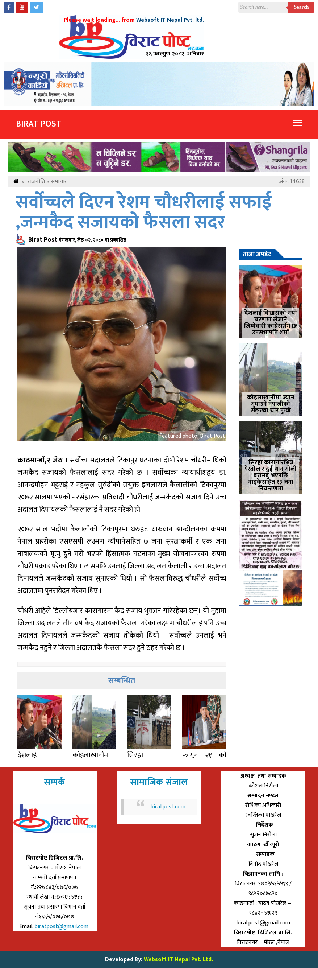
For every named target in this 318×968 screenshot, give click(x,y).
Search (301, 7)
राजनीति (36, 181)
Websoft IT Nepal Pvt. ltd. (170, 20)
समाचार (59, 181)
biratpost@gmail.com (62, 926)
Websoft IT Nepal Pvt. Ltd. (178, 959)
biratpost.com (168, 807)
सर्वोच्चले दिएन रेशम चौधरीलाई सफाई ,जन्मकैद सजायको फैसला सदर (144, 212)
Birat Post (38, 124)
